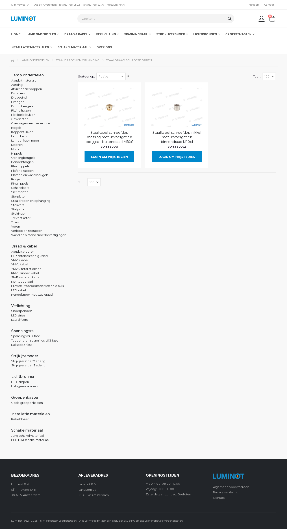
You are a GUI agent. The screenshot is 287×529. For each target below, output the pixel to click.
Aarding (17, 84)
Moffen (16, 149)
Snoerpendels (21, 311)
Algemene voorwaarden (231, 487)
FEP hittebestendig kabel (29, 256)
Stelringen (18, 213)
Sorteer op (86, 76)
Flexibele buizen (23, 114)
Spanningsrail (23, 331)
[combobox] (155, 18)
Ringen (16, 179)
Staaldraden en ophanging (78, 60)
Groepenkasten (25, 397)
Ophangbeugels (23, 157)
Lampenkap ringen (25, 140)
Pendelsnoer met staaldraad (32, 294)
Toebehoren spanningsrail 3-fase (34, 340)
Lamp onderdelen (35, 60)
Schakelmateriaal (27, 430)
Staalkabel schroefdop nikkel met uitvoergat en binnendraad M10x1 (177, 137)
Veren (15, 226)
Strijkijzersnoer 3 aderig (28, 365)
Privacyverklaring (225, 492)
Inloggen (253, 4)
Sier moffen (19, 192)
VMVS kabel (19, 260)
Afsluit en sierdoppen (26, 89)
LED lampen (20, 382)
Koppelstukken (22, 132)
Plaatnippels (20, 166)
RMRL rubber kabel (25, 273)
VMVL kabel (19, 264)
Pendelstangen (22, 162)
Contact (269, 4)
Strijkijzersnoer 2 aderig (28, 361)
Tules (15, 222)
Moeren (17, 144)
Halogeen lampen (24, 386)
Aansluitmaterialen (24, 80)
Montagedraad (22, 281)
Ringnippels (19, 183)
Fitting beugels (22, 106)
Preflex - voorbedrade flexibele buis (37, 286)
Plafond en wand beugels (29, 175)
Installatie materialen (30, 414)
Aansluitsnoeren (23, 251)
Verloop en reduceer (26, 230)
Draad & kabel (24, 246)
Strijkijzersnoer (24, 356)
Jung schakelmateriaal (27, 435)
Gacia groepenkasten (27, 402)
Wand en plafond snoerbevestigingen (38, 235)
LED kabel (18, 290)
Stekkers (17, 205)
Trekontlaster (20, 218)
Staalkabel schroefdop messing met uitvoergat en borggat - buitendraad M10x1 (110, 137)
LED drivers (19, 319)
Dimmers (18, 93)
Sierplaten (18, 196)
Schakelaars (20, 187)
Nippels (16, 153)
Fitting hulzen (21, 110)
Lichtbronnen (23, 376)
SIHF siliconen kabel (25, 277)
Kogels (16, 127)
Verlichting (20, 306)
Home (12, 60)
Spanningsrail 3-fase (25, 336)
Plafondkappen (22, 170)
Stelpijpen (18, 209)
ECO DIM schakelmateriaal (30, 440)
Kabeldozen (20, 419)
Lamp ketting (20, 136)
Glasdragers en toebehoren (31, 123)
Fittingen (17, 102)
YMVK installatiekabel (26, 269)
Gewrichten (19, 119)
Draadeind (19, 97)
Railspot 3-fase (22, 344)
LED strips (18, 315)
